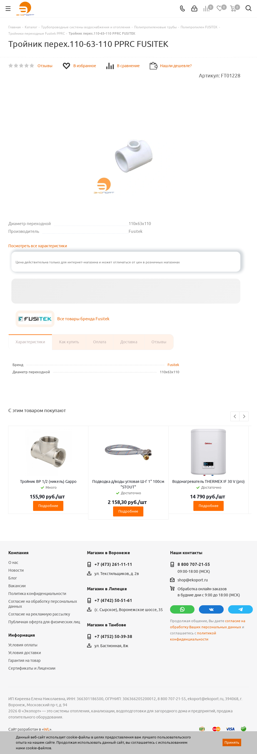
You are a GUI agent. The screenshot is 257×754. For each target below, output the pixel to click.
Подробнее (48, 505)
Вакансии (17, 586)
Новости (16, 570)
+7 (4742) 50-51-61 (113, 600)
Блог (12, 578)
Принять (231, 742)
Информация (21, 635)
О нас (13, 562)
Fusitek (173, 364)
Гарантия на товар (24, 660)
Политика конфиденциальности (37, 593)
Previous (235, 417)
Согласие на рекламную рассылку (39, 614)
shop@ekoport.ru (193, 580)
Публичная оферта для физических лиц (44, 622)
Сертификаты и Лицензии (31, 668)
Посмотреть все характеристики (37, 246)
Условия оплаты (23, 645)
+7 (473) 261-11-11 (113, 564)
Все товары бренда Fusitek (83, 318)
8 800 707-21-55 (194, 564)
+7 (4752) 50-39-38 (113, 636)
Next (244, 417)
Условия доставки (24, 652)
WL (46, 729)
